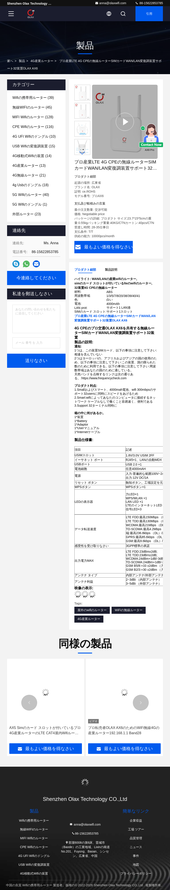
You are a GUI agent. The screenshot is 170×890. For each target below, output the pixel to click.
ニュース (136, 847)
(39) (33, 98)
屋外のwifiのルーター (92, 610)
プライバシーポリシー (135, 873)
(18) (30, 185)
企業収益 (136, 820)
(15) (33, 146)
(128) (32, 117)
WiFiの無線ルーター (129, 610)
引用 (149, 13)
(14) (32, 156)
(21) (29, 175)
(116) (33, 127)
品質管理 (136, 838)
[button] (82, 153)
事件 (136, 856)
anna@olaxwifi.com (110, 3)
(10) (34, 136)
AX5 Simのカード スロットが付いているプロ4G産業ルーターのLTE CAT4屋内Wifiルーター (45, 731)
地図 (136, 864)
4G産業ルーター (42, 61)
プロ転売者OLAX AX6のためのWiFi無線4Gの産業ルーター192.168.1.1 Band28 (123, 730)
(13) (29, 165)
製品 (22, 61)
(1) (29, 204)
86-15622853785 (149, 3)
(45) (32, 107)
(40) (30, 195)
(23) (26, 214)
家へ (10, 61)
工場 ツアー (136, 829)
